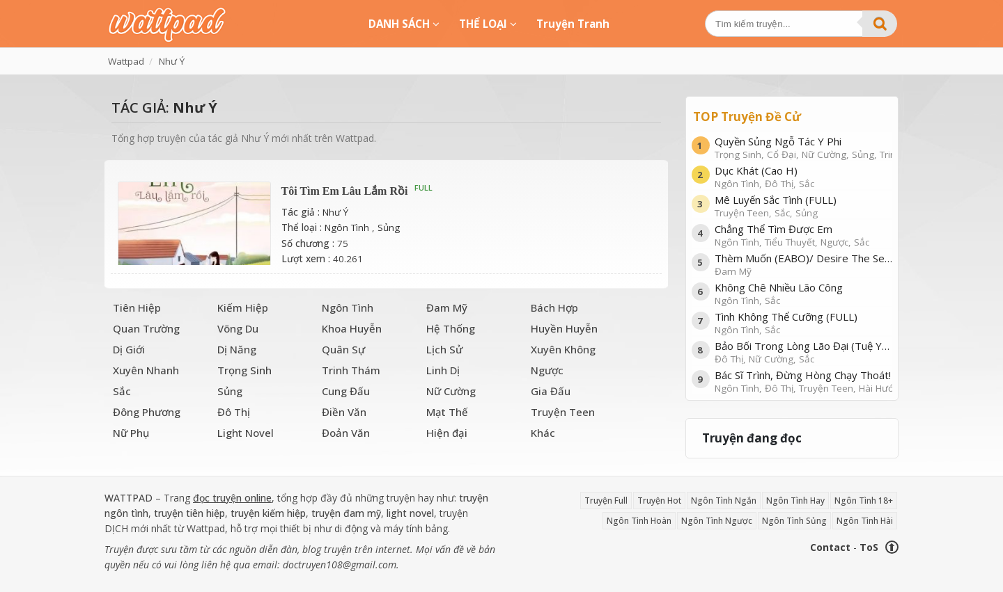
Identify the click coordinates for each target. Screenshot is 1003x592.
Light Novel (245, 433)
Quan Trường (146, 328)
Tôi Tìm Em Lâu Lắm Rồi (344, 191)
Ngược (547, 370)
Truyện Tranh (572, 24)
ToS (869, 547)
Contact (830, 547)
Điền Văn (344, 412)
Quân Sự (343, 349)
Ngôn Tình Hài (865, 521)
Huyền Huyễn (564, 328)
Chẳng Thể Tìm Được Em (803, 235)
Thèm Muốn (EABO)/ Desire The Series (803, 264)
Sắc (122, 391)
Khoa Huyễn (352, 328)
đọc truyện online (232, 497)
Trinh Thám (351, 370)
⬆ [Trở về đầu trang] (891, 547)
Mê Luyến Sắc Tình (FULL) (803, 205)
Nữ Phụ (131, 433)
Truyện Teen (563, 412)
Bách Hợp (554, 307)
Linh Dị (443, 370)
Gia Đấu (550, 391)
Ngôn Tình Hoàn (639, 521)
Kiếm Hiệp (242, 307)
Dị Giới (129, 349)
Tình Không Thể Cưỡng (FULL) (803, 322)
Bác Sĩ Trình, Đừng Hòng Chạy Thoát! (803, 381)
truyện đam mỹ (346, 513)
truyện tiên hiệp (189, 513)
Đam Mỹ (446, 307)
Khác (543, 433)
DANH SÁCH (404, 24)
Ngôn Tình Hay (795, 500)
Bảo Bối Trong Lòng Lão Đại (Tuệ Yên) (803, 352)
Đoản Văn (346, 433)
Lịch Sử (444, 349)
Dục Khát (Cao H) (803, 176)
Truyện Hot (659, 500)
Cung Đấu (346, 391)
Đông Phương (146, 412)
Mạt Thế (447, 412)
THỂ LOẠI (488, 24)
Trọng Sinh (244, 370)
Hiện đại (446, 433)
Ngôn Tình (347, 227)
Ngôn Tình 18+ (863, 500)
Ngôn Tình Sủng (794, 521)
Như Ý (335, 212)
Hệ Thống (450, 328)
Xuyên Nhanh (146, 370)
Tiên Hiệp (137, 307)
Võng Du (237, 328)
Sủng (389, 227)
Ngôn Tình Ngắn (723, 500)
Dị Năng (236, 349)
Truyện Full (606, 500)
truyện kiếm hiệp (268, 513)
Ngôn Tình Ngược (716, 521)
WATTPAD (128, 497)
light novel (410, 513)
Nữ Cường (451, 391)
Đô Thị (233, 412)
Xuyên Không (563, 349)
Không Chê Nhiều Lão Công (803, 293)
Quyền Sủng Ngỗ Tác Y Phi (803, 147)
